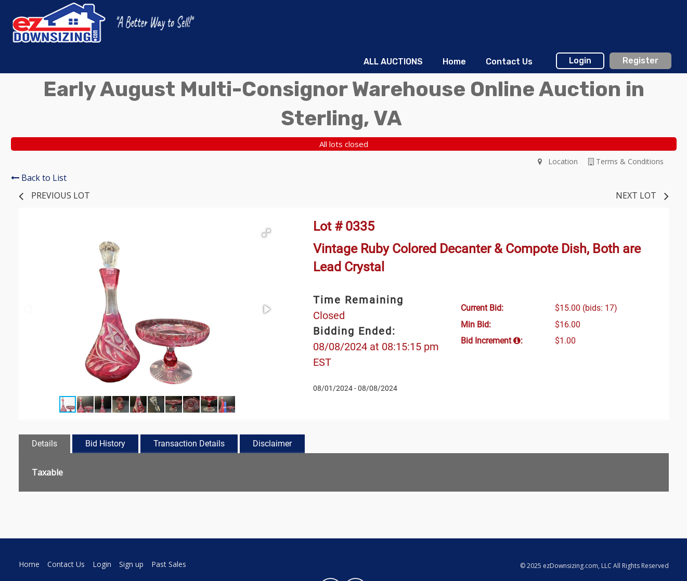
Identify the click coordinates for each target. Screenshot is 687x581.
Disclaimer (272, 443)
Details (44, 443)
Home (454, 62)
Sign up (131, 564)
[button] (266, 233)
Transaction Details (189, 443)
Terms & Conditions (626, 161)
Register (640, 60)
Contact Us (509, 62)
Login (580, 60)
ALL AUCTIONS (393, 62)
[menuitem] (392, 62)
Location (558, 161)
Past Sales (168, 564)
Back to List (39, 177)
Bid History (105, 443)
